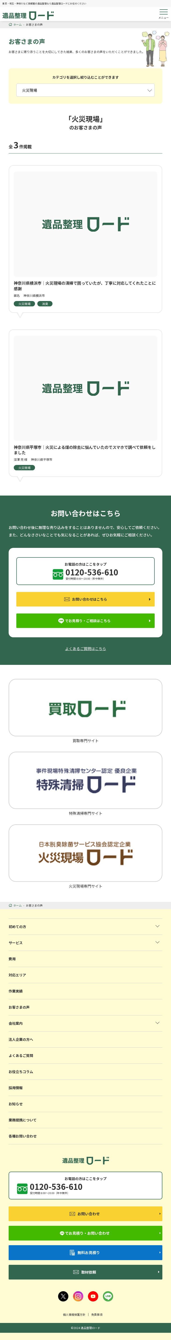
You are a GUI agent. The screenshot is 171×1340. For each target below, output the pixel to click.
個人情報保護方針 (74, 1314)
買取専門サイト (86, 710)
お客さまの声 (19, 1007)
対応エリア (17, 974)
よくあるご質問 (21, 1055)
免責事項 (96, 1314)
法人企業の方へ (21, 1039)
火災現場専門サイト (86, 856)
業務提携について (23, 1119)
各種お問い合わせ (23, 1136)
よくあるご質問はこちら (85, 648)
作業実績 (16, 991)
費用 (12, 958)
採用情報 (16, 1087)
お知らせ (16, 1103)
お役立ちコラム (21, 1071)
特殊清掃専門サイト (86, 783)
